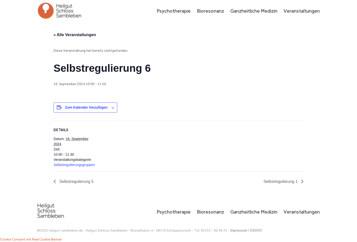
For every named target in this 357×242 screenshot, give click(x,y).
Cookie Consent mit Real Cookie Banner (31, 239)
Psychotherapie (174, 11)
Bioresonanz (210, 11)
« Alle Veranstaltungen (75, 35)
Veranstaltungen (302, 11)
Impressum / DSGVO (246, 230)
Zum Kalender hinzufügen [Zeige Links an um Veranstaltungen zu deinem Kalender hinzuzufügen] (86, 107)
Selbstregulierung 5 (75, 181)
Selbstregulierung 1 (281, 181)
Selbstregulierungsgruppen (74, 165)
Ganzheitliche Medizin (253, 11)
